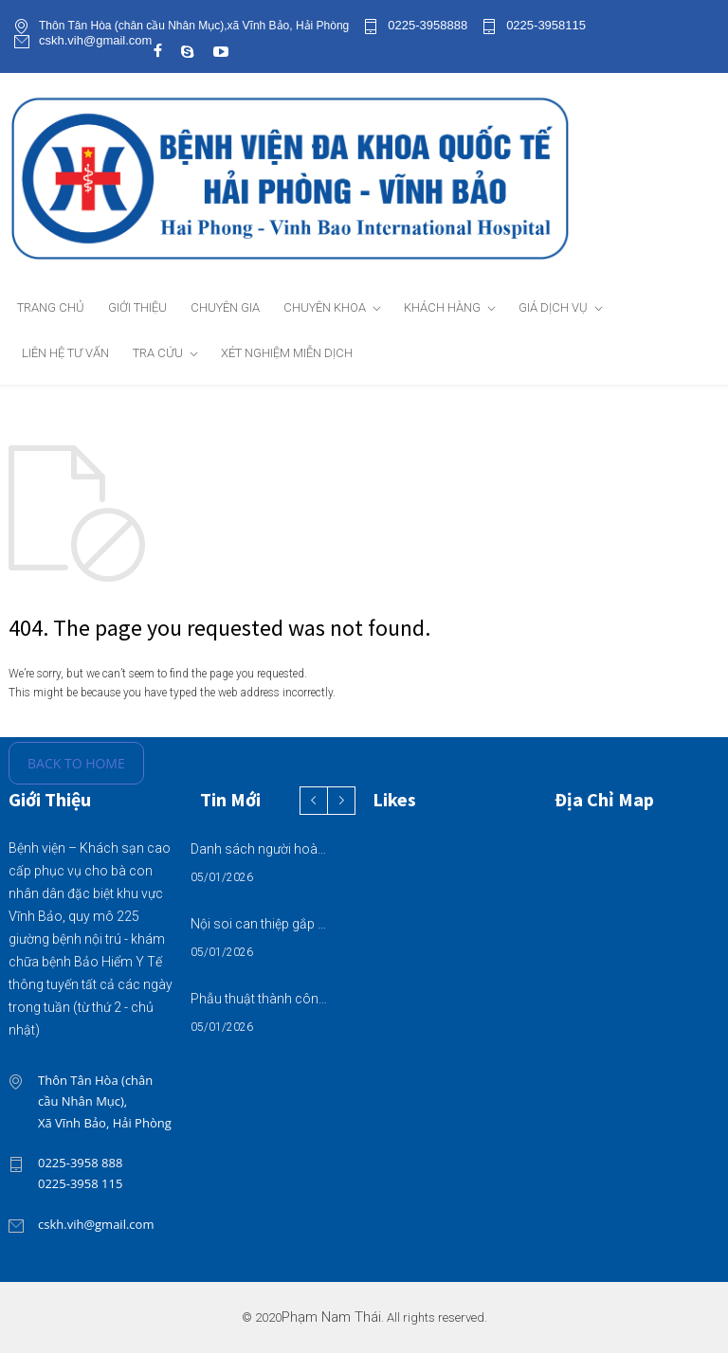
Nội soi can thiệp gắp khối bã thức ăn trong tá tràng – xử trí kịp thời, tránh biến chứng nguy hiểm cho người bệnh (261, 923)
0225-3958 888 (80, 1162)
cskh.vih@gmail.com (95, 40)
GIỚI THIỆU (137, 307)
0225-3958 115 (80, 1183)
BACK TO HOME (76, 763)
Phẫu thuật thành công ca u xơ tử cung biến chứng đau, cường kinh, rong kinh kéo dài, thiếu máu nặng (261, 998)
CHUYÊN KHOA (324, 307)
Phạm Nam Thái (331, 1317)
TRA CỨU (158, 353)
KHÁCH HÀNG (442, 307)
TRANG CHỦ (50, 307)
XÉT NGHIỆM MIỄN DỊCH (287, 353)
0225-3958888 (427, 25)
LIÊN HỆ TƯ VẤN (65, 353)
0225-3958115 (546, 25)
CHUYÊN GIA (225, 307)
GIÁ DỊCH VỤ (553, 307)
